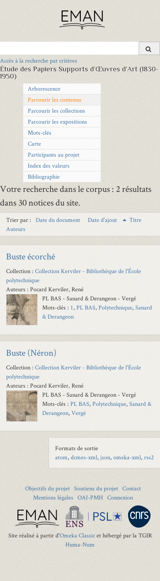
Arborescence (44, 89)
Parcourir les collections (56, 111)
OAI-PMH (90, 497)
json (105, 457)
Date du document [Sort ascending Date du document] (59, 220)
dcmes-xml (84, 457)
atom (61, 457)
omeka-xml (127, 457)
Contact (131, 488)
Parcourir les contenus (54, 100)
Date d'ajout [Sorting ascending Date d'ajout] (103, 220)
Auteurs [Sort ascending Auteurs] (15, 229)
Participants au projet (53, 155)
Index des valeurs (49, 166)
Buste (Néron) (31, 352)
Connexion (120, 497)
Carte (34, 144)
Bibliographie (44, 177)
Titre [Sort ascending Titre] (135, 220)
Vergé (78, 413)
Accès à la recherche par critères (38, 60)
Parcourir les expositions (57, 122)
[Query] (80, 48)
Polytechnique (115, 307)
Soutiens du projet (96, 488)
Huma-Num (80, 544)
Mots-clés (39, 133)
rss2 (149, 457)
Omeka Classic (77, 535)
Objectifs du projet (47, 488)
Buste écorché (30, 256)
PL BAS (85, 307)
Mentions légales (53, 497)
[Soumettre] (149, 48)
